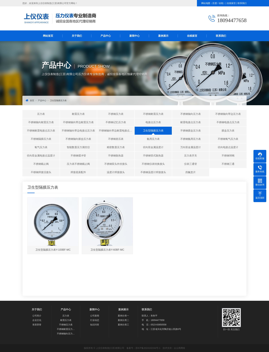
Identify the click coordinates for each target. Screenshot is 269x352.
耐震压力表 (78, 114)
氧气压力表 (41, 147)
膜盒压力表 (228, 130)
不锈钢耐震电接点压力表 (41, 130)
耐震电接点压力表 (190, 122)
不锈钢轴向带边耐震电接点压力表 (116, 130)
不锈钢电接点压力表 (228, 122)
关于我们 (77, 35)
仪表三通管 (190, 164)
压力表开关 (190, 155)
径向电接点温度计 (228, 147)
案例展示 (163, 35)
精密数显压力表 (116, 147)
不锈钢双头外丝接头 (115, 164)
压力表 (41, 114)
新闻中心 (134, 35)
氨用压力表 (153, 139)
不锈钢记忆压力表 (116, 122)
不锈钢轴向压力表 (190, 114)
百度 (214, 3)
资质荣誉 (36, 324)
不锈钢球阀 (228, 155)
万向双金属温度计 (190, 147)
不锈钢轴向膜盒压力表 (78, 139)
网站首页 (48, 35)
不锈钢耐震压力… (66, 329)
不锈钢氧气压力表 (228, 139)
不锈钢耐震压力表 (153, 114)
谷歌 (221, 3)
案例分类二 (123, 320)
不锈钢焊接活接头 (41, 172)
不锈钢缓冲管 (78, 155)
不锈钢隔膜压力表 (41, 139)
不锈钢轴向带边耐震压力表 (78, 122)
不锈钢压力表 (115, 114)
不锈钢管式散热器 (153, 155)
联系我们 (242, 3)
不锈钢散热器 (115, 155)
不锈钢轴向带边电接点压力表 (78, 130)
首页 (32, 100)
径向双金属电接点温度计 (41, 155)
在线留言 (231, 3)
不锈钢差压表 (115, 139)
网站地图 (205, 3)
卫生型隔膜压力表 (58, 100)
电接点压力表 (153, 122)
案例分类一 (123, 315)
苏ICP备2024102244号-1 (147, 348)
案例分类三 (123, 324)
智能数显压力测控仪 (78, 147)
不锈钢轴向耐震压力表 (41, 122)
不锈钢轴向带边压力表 (228, 114)
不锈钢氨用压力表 (190, 139)
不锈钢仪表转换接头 (153, 164)
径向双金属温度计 (153, 147)
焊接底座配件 (78, 172)
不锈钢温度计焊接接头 (153, 172)
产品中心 (106, 35)
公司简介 (36, 315)
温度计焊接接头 (116, 172)
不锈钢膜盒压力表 (190, 130)
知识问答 (94, 324)
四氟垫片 (190, 172)
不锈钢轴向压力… (66, 333)
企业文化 (36, 320)
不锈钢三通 (228, 164)
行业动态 (94, 320)
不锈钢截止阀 (41, 164)
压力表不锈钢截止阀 (78, 164)
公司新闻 (94, 315)
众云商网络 (179, 348)
